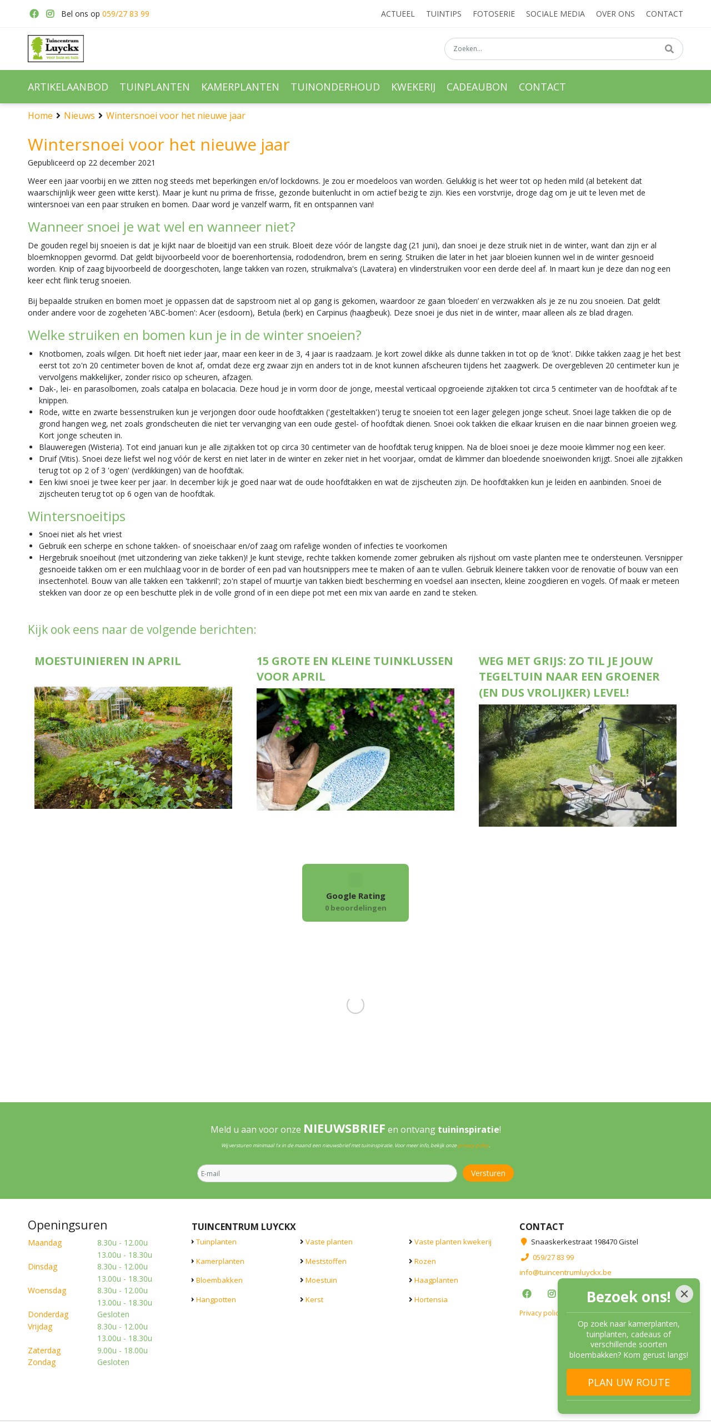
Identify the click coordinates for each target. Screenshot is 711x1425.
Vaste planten (329, 1242)
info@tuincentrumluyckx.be (565, 1272)
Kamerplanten (220, 1261)
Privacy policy (540, 1312)
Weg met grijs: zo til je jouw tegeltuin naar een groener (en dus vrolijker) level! (569, 677)
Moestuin (321, 1280)
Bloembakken (219, 1280)
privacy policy (473, 1145)
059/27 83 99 (125, 13)
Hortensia (431, 1299)
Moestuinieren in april (107, 660)
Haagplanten (436, 1280)
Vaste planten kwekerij (453, 1242)
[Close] (684, 1294)
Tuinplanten (216, 1242)
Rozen (425, 1261)
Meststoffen (326, 1261)
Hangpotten (216, 1299)
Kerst (314, 1299)
